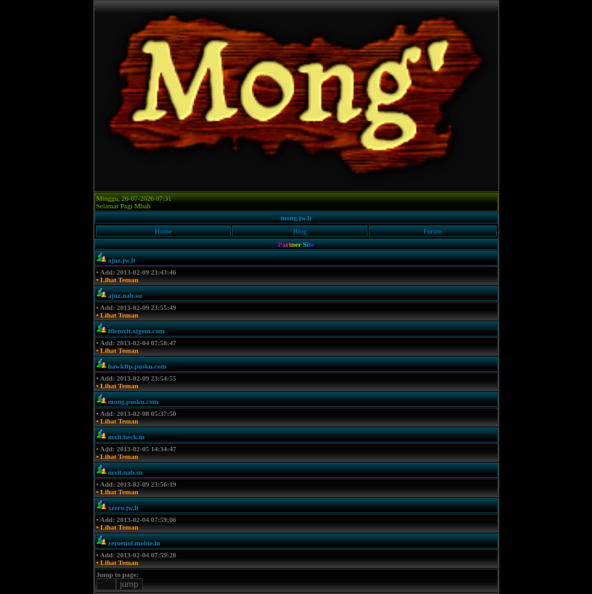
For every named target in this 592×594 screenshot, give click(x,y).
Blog (299, 231)
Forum (433, 231)
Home (162, 231)
